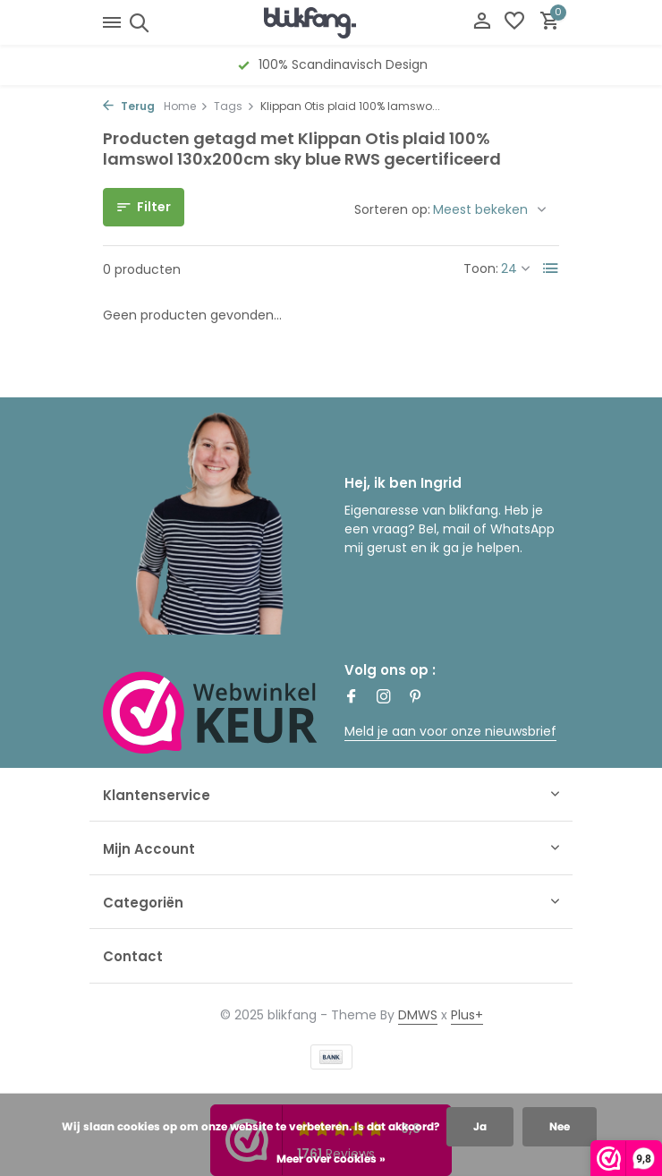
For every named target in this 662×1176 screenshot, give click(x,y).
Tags (234, 106)
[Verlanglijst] (514, 23)
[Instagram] (384, 698)
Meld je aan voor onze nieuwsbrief (450, 731)
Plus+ (467, 1015)
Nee (559, 1126)
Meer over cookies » (331, 1158)
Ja (480, 1126)
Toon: (480, 268)
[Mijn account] (481, 23)
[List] (551, 268)
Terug (129, 106)
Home (186, 106)
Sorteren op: (392, 209)
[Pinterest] (416, 698)
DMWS (417, 1015)
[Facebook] (351, 698)
